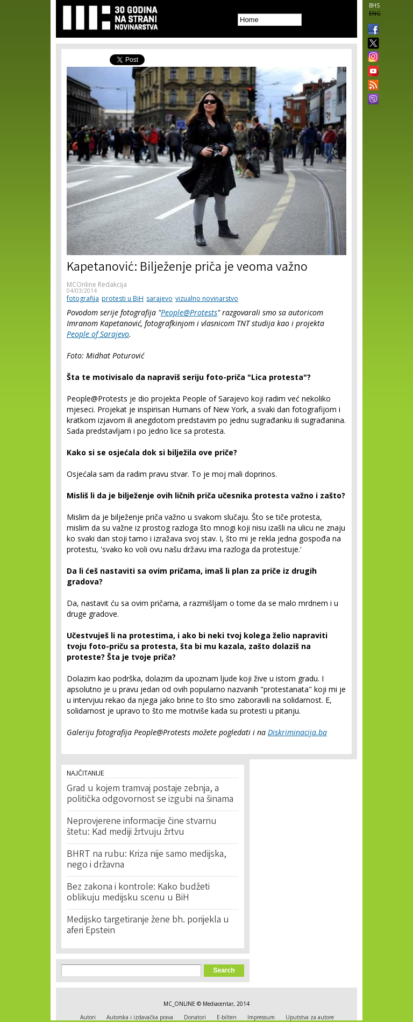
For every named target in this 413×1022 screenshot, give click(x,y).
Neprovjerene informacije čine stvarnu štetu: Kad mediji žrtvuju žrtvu (142, 827)
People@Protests (189, 312)
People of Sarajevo (98, 334)
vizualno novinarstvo (206, 298)
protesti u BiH (123, 298)
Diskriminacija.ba (297, 732)
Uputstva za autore (310, 1017)
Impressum (261, 1017)
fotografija (83, 298)
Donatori (195, 1017)
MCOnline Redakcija (97, 284)
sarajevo (159, 298)
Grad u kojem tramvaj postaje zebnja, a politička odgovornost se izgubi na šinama (150, 794)
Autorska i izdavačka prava (139, 1017)
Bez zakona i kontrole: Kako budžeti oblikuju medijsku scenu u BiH (138, 892)
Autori (88, 1017)
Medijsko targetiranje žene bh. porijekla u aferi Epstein (148, 925)
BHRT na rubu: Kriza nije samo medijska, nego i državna (146, 860)
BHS (374, 5)
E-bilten (227, 1017)
